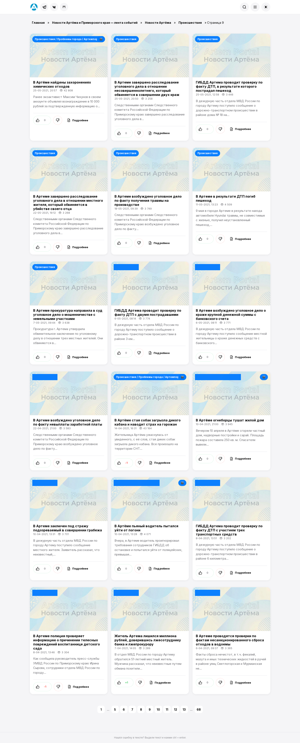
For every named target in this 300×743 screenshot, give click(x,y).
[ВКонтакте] (54, 7)
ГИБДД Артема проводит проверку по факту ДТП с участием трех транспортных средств (229, 530)
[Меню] (255, 7)
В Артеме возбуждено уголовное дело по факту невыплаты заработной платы (67, 422)
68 (199, 709)
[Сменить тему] (265, 7)
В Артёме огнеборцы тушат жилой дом (230, 420)
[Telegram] (44, 7)
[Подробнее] (77, 120)
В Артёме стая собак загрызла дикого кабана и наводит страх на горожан (147, 422)
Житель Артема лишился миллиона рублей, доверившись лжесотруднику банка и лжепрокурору (147, 640)
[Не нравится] (57, 120)
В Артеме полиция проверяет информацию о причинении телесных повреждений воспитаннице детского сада (66, 642)
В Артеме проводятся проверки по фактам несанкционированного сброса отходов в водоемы (230, 640)
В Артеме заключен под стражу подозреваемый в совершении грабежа (67, 528)
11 (167, 709)
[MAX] (64, 7)
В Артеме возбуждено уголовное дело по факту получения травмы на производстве (148, 200)
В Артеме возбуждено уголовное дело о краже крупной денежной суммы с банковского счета (231, 314)
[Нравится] (42, 120)
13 (184, 709)
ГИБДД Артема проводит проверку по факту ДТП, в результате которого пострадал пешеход (229, 86)
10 (158, 709)
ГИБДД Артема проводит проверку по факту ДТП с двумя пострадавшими (147, 312)
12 (175, 709)
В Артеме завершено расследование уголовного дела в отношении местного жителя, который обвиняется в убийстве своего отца (68, 202)
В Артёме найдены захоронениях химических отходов (62, 84)
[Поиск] (244, 7)
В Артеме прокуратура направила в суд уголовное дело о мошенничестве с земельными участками (67, 314)
